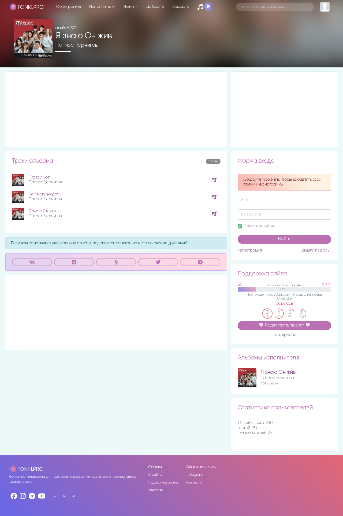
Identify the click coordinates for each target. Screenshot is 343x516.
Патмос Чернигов (76, 45)
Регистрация (250, 250)
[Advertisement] (116, 109)
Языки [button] (129, 7)
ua (63, 496)
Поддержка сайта (163, 482)
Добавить (155, 7)
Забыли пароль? (315, 250)
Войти (284, 239)
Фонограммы (68, 7)
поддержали (284, 335)
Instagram (194, 475)
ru (54, 496)
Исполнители (102, 7)
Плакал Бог (39, 177)
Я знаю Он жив (42, 211)
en (74, 496)
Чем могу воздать (44, 194)
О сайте (155, 475)
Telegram (194, 482)
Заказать (180, 7)
